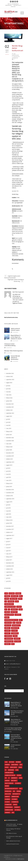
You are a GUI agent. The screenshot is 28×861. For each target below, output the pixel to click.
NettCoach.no (20, 859)
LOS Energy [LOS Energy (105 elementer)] (17, 614)
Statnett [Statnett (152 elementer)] (7, 633)
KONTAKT (13, 6)
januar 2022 (9, 401)
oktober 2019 (9, 459)
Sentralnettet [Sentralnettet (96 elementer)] (16, 625)
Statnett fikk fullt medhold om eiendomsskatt (15, 357)
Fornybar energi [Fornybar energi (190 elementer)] (9, 604)
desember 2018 (10, 489)
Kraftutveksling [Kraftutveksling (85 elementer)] (9, 614)
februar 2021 (9, 431)
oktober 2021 (9, 410)
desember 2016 (10, 563)
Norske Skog (16, 271)
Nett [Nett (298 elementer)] (21, 619)
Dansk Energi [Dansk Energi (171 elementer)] (14, 596)
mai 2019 (8, 474)
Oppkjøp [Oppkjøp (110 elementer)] (19, 622)
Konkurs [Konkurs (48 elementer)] (7, 612)
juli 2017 (8, 541)
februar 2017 (9, 556)
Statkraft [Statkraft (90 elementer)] (14, 630)
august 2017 (9, 538)
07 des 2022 (15, 707)
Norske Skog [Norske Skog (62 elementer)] (8, 622)
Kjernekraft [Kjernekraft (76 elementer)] (14, 609)
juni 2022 (8, 388)
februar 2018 (9, 520)
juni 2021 (8, 422)
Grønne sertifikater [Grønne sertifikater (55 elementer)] (10, 606)
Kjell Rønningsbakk (18, 292)
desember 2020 (10, 437)
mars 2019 (8, 480)
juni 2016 (8, 581)
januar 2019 (9, 486)
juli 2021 (8, 419)
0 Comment (15, 332)
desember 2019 (10, 453)
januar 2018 (9, 523)
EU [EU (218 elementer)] (5, 601)
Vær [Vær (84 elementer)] (13, 644)
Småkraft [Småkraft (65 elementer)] (7, 627)
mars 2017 (8, 553)
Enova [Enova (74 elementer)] (20, 598)
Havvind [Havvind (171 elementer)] (19, 606)
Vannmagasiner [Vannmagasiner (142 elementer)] (9, 641)
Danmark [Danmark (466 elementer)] (7, 596)
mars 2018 (8, 517)
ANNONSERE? (8, 5)
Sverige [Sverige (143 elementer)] (15, 635)
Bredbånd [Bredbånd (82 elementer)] (18, 593)
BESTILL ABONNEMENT (13, 3)
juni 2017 (8, 544)
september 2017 (10, 535)
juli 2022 (8, 385)
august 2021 (9, 416)
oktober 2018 (9, 495)
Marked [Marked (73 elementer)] (7, 617)
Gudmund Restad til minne (12, 844)
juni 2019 (8, 471)
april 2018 (8, 514)
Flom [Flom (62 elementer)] (17, 601)
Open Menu (22, 12)
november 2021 (10, 407)
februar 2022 (9, 398)
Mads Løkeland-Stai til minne (13, 841)
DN (17, 191)
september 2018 (10, 498)
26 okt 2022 (15, 724)
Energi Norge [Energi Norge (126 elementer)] (13, 598)
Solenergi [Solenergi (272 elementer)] (7, 630)
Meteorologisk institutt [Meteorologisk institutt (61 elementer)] (11, 619)
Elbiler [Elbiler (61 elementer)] (6, 598)
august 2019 (9, 465)
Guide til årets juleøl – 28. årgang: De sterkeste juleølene (14, 825)
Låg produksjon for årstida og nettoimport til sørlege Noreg (17, 721)
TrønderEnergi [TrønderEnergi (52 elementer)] (8, 638)
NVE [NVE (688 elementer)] (14, 622)
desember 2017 (10, 526)
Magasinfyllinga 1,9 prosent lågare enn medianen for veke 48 (16, 337)
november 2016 (10, 566)
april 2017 (8, 550)
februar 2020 (9, 446)
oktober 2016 (9, 569)
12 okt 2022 (15, 742)
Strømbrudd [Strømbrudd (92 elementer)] (15, 633)
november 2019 (10, 456)
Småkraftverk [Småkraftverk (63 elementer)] (15, 627)
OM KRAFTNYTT (17, 5)
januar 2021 (9, 434)
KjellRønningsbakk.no (11, 820)
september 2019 (10, 462)
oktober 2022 (9, 376)
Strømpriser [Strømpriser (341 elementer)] (8, 635)
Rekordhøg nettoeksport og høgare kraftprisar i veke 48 (17, 712)
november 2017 (10, 529)
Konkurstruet (18, 269)
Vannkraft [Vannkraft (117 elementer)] (17, 638)
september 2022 (10, 379)
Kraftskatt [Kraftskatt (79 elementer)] (14, 612)
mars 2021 (8, 428)
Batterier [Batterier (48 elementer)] (11, 593)
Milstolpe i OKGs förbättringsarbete (13, 350)
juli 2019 (8, 468)
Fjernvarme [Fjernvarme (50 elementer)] (11, 601)
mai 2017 (8, 547)
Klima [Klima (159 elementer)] (20, 609)
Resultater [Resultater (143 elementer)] (8, 625)
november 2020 (10, 440)
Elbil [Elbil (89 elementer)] (21, 596)
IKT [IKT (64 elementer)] (5, 609)
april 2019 (8, 477)
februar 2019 (9, 483)
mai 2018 (8, 511)
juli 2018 (8, 505)
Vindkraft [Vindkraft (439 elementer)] (7, 644)
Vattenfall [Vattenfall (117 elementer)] (17, 641)
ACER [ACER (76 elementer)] (6, 593)
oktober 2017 (9, 532)
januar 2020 (9, 450)
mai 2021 (8, 425)
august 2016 (9, 575)
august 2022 (9, 382)
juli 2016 (8, 578)
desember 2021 (10, 404)
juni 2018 (8, 508)
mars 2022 (8, 394)
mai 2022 (8, 391)
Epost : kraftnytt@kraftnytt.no (13, 664)
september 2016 (10, 572)
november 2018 (10, 492)
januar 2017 (9, 560)
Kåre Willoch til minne (11, 833)
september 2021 (10, 413)
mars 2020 (8, 443)
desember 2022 (10, 373)
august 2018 (9, 501)
